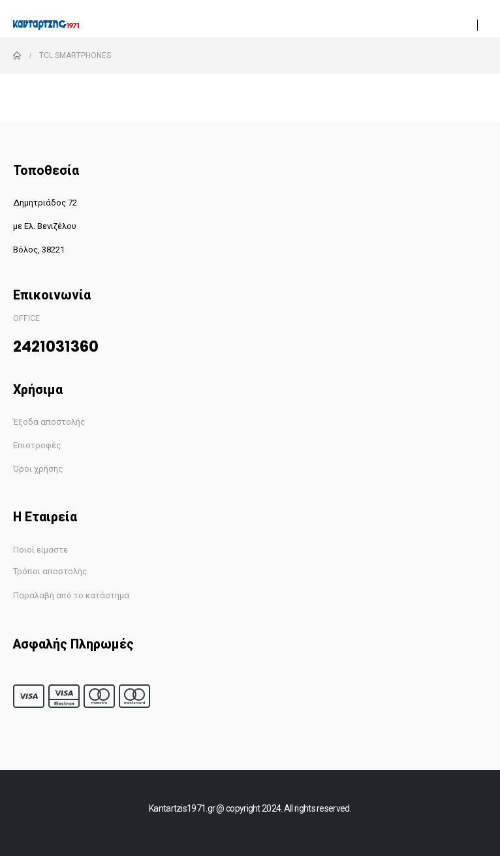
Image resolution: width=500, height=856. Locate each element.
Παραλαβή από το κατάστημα (71, 595)
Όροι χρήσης (38, 469)
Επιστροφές (37, 445)
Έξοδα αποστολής (49, 422)
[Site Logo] (46, 25)
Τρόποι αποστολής (50, 571)
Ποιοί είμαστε (40, 550)
